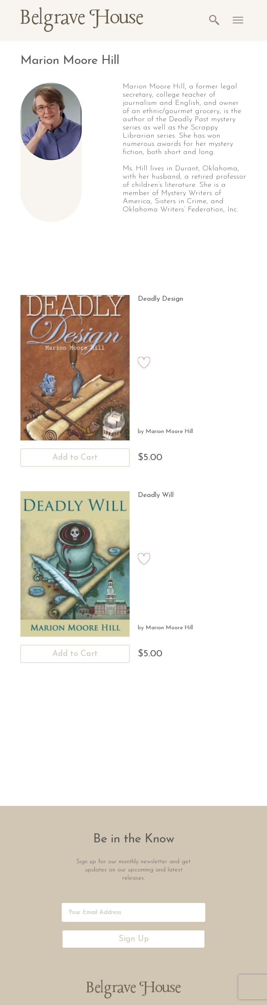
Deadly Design (160, 298)
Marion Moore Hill (169, 432)
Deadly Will (156, 495)
